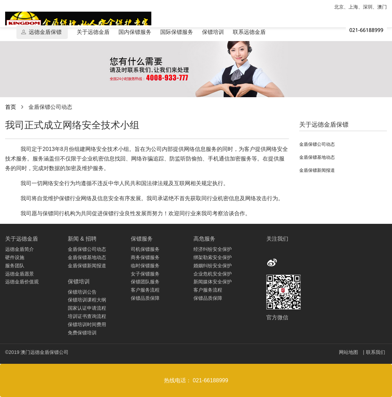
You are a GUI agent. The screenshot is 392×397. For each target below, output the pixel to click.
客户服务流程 (145, 290)
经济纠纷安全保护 (212, 249)
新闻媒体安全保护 (212, 281)
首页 (10, 107)
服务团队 (14, 265)
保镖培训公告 (82, 292)
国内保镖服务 (134, 32)
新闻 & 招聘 (82, 239)
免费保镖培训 (82, 332)
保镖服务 (142, 239)
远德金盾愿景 (19, 274)
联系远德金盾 (249, 32)
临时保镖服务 (145, 265)
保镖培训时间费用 (87, 324)
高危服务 (204, 239)
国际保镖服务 (176, 32)
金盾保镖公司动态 (317, 144)
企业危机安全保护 (212, 274)
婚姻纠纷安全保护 (212, 265)
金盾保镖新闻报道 (317, 170)
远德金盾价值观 (22, 281)
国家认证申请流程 (87, 308)
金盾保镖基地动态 (317, 157)
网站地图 (349, 352)
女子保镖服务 (145, 274)
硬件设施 (14, 257)
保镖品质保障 (145, 298)
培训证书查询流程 (87, 316)
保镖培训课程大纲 (87, 300)
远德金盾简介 (19, 249)
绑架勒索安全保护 (212, 257)
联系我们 (375, 352)
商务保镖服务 (145, 257)
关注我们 (277, 239)
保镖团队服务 (145, 281)
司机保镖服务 (145, 249)
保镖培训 (213, 32)
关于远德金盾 (93, 32)
